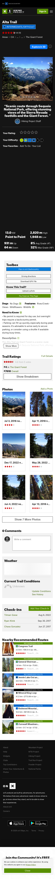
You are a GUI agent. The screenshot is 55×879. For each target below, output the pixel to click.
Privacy (41, 830)
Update (41, 591)
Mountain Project (35, 747)
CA (12, 37)
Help (5, 751)
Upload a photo (28, 291)
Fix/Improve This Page (28, 296)
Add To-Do (25, 146)
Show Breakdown (27, 376)
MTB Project (33, 751)
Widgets (6, 756)
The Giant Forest (34, 37)
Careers (6, 811)
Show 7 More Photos (27, 519)
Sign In (42, 11)
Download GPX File (29, 281)
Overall (14, 371)
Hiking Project (34, 756)
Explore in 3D (38, 46)
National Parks (34, 769)
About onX (7, 807)
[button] (5, 79)
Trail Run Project (35, 760)
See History (37, 594)
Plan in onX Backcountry (28, 269)
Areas (5, 37)
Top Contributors (10, 764)
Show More (11, 346)
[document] (27, 867)
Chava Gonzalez (12, 626)
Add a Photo (47, 388)
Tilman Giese (10, 615)
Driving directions (28, 276)
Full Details (47, 356)
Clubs (5, 760)
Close (27, 870)
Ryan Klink (9, 620)
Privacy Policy (31, 865)
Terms (33, 830)
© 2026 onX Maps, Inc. (20, 830)
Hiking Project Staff (31, 121)
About (5, 747)
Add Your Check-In (39, 608)
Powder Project (34, 764)
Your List (36, 146)
